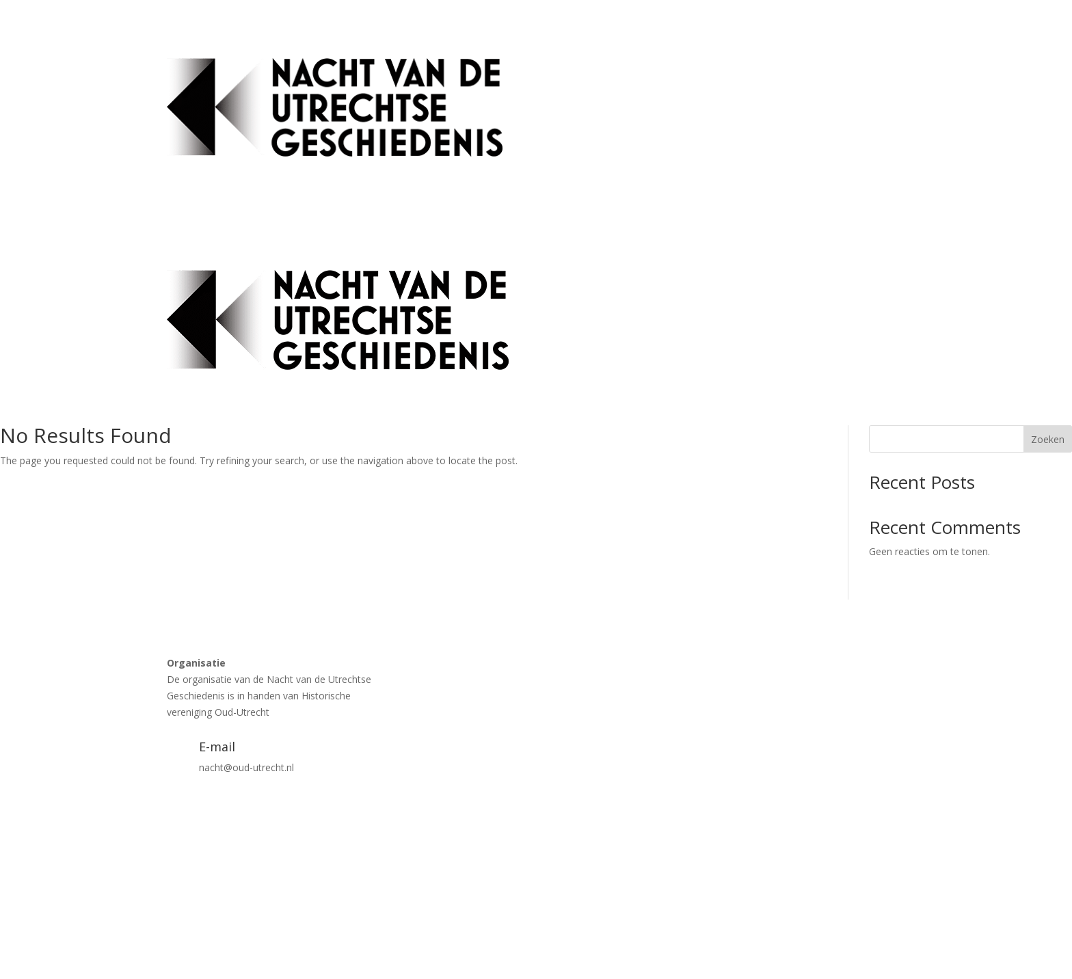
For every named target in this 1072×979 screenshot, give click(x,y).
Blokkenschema (820, 81)
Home (593, 81)
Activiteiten (646, 81)
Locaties (704, 81)
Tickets (754, 81)
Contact (887, 81)
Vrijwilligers (881, 132)
